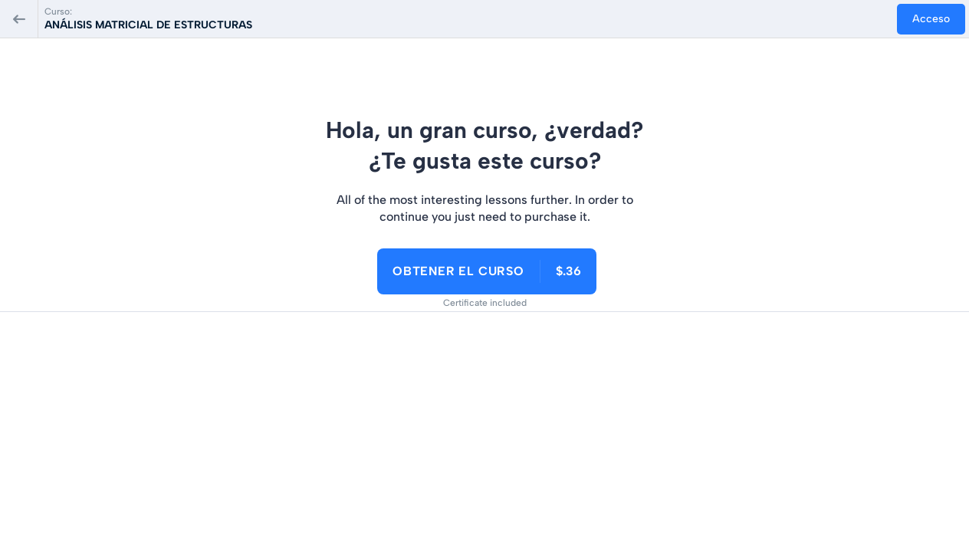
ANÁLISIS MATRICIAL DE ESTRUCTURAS (148, 24)
